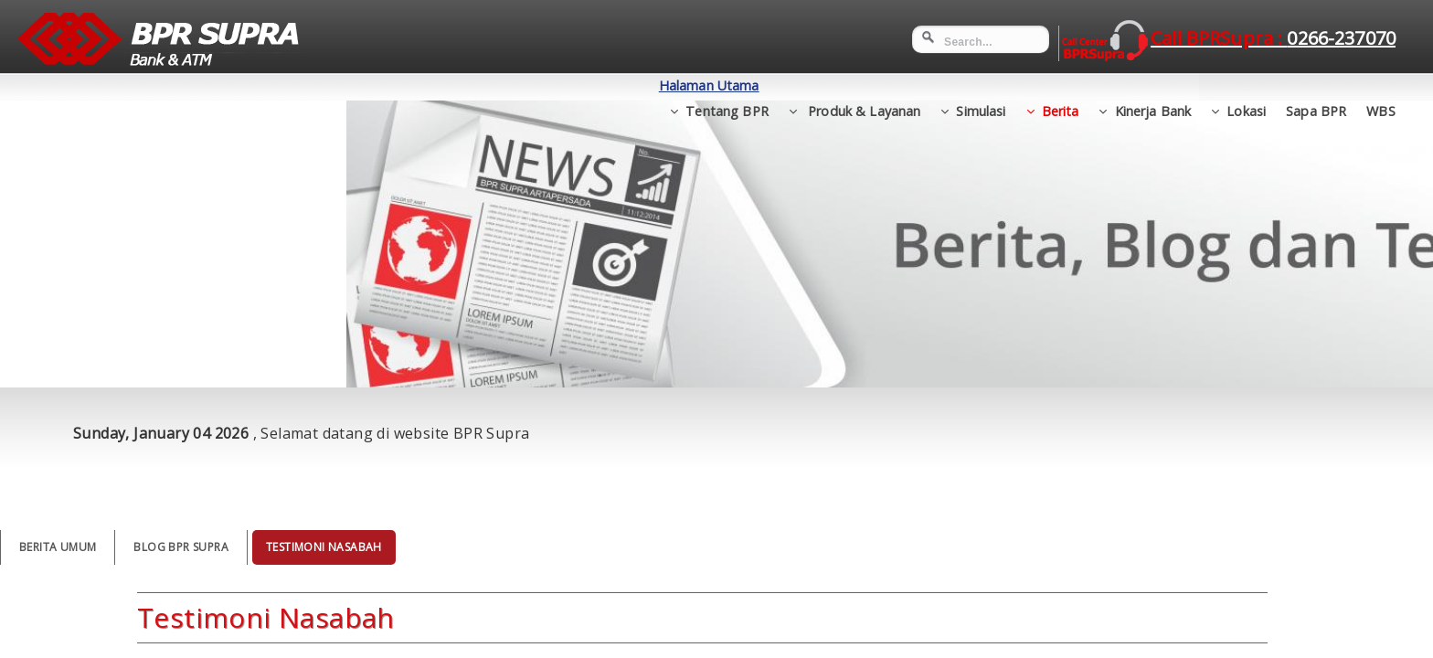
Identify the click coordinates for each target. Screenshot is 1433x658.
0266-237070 (1341, 38)
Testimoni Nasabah (324, 547)
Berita (1060, 85)
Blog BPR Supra (180, 547)
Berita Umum (57, 547)
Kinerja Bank (1153, 85)
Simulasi (980, 85)
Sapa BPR (1316, 85)
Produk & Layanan (862, 85)
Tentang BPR (727, 85)
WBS (1380, 85)
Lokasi (1246, 85)
